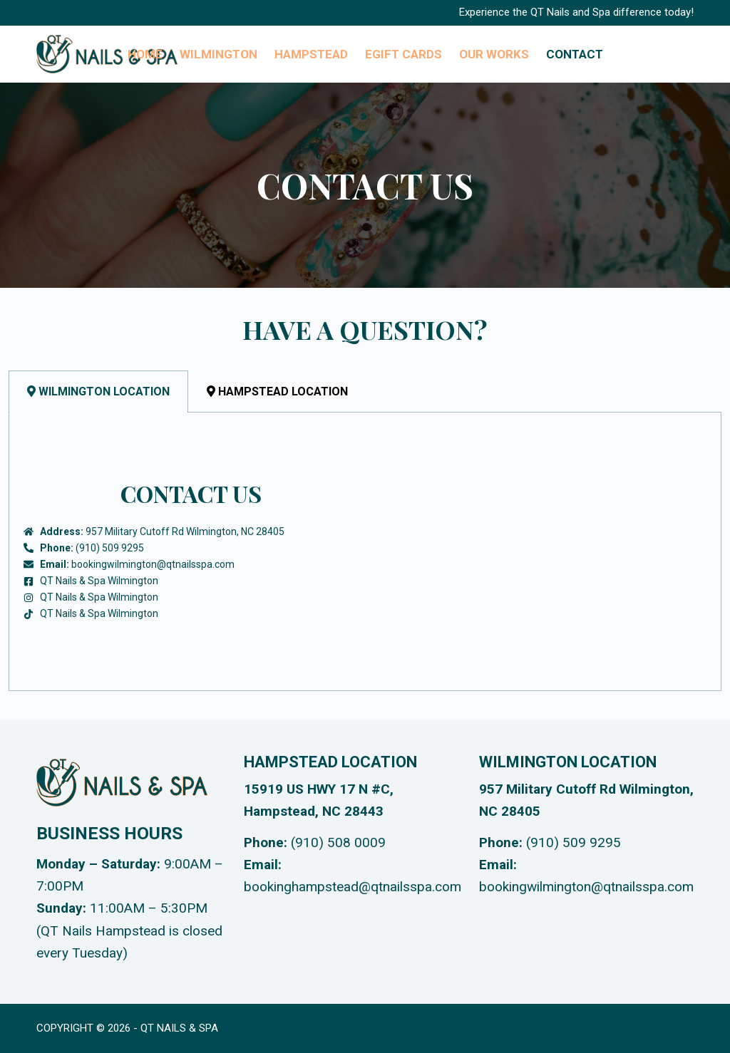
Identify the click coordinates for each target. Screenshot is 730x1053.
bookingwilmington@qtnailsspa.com (586, 886)
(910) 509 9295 (573, 842)
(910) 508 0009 (338, 842)
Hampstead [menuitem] (311, 54)
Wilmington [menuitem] (218, 54)
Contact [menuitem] (574, 54)
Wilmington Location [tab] (98, 391)
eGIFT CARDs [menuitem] (403, 54)
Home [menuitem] (145, 54)
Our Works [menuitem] (494, 54)
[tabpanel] (365, 552)
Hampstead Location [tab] (277, 391)
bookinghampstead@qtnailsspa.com (352, 886)
